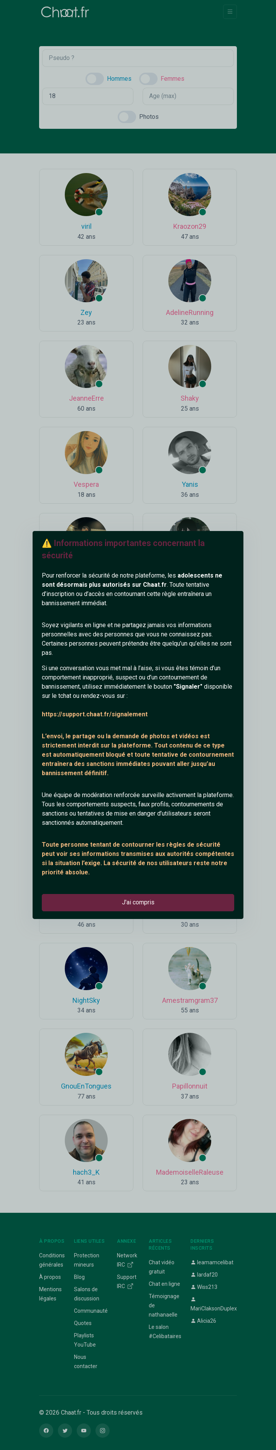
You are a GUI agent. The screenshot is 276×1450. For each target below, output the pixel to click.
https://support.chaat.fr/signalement (95, 714)
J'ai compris (138, 902)
